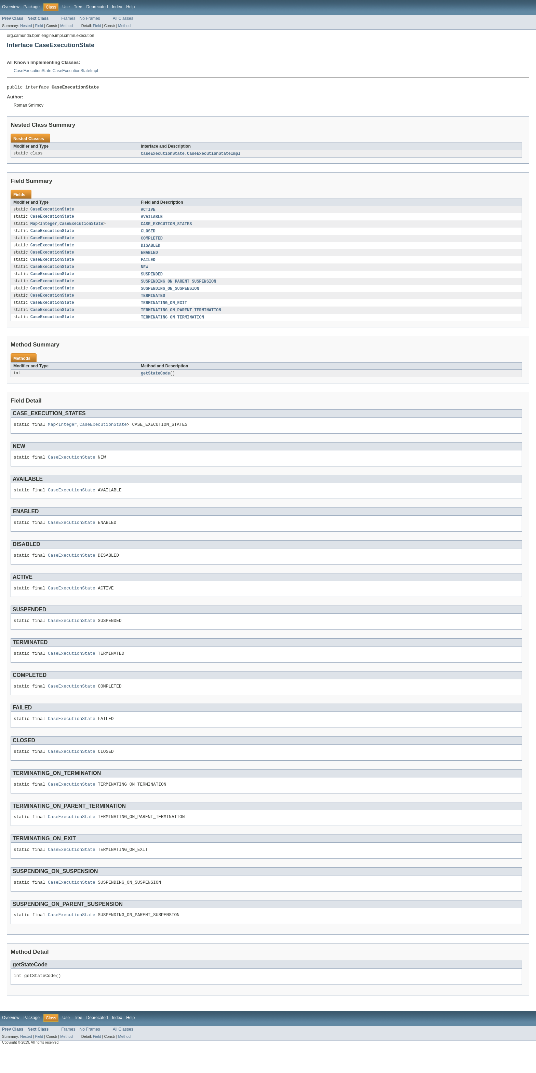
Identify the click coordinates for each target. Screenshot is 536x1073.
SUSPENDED (152, 279)
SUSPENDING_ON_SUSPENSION (170, 294)
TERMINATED (153, 301)
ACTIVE (148, 211)
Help (130, 6)
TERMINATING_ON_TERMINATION (172, 324)
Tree (78, 6)
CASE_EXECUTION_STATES (166, 226)
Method (66, 26)
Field (39, 26)
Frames (68, 18)
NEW (144, 271)
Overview (10, 6)
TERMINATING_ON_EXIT (164, 309)
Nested (26, 26)
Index (117, 6)
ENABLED (149, 256)
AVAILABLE (152, 218)
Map (34, 226)
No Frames (90, 18)
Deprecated (97, 6)
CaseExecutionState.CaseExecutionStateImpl (56, 70)
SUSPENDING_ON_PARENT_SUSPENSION (178, 286)
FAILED (148, 264)
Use (66, 6)
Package (32, 6)
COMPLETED (152, 241)
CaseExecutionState (52, 211)
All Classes (123, 18)
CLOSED (148, 233)
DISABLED (150, 249)
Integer (48, 226)
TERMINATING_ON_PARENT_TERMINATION (181, 316)
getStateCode (155, 380)
